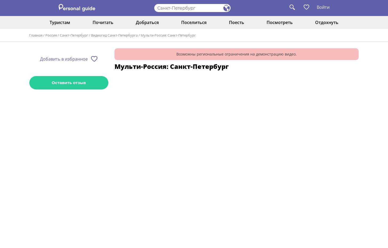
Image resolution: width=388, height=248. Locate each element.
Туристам (60, 22)
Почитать (103, 22)
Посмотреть (280, 22)
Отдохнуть (326, 22)
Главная (35, 35)
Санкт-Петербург (74, 35)
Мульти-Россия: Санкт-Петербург (168, 35)
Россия (51, 35)
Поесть (236, 22)
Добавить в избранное (64, 59)
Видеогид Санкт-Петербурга (114, 35)
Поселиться (194, 22)
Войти (323, 7)
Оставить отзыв (69, 82)
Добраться (147, 22)
